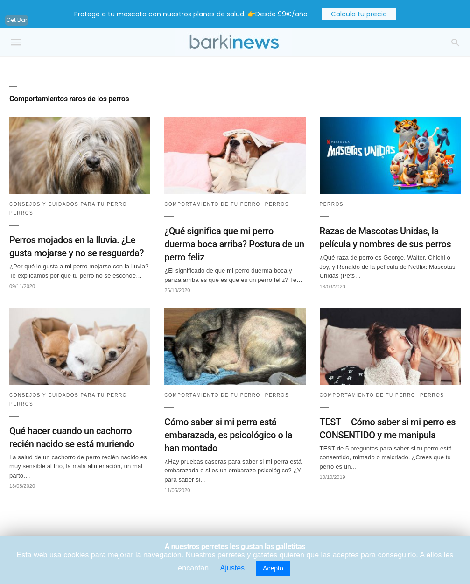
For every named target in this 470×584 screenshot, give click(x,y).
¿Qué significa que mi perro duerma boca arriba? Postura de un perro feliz (234, 244)
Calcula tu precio (359, 14)
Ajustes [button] (232, 568)
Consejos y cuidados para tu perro (68, 204)
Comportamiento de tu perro (212, 204)
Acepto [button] (273, 568)
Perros (21, 213)
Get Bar (16, 20)
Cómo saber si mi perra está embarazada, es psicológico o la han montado (228, 435)
